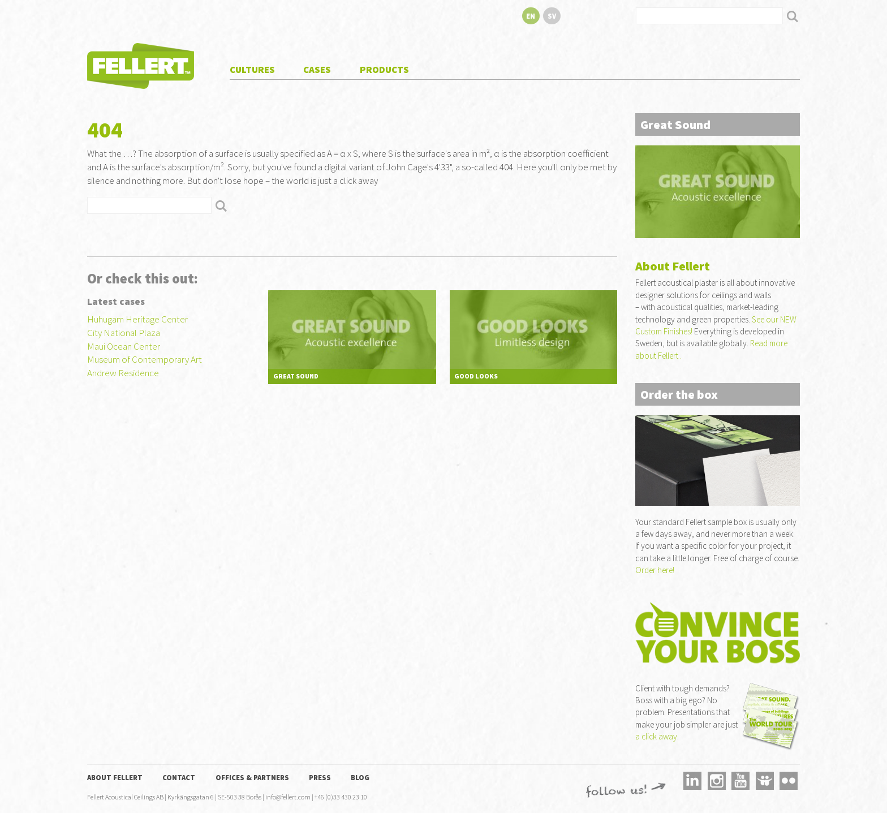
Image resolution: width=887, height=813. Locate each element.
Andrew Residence (123, 373)
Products (384, 69)
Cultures (252, 69)
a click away (656, 736)
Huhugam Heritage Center (137, 319)
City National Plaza (123, 332)
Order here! (654, 570)
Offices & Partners (252, 777)
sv (552, 15)
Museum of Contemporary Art (144, 359)
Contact (178, 777)
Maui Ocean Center (123, 346)
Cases (317, 69)
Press (320, 777)
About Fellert (115, 777)
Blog (360, 777)
